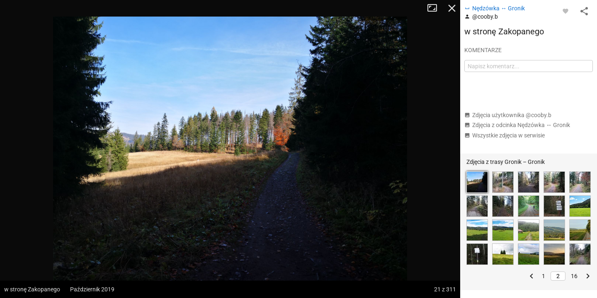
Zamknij (452, 8)
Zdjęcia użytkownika (507, 115)
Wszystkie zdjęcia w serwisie (504, 135)
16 (574, 276)
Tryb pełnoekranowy (435, 8)
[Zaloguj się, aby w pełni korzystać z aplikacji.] (565, 10)
